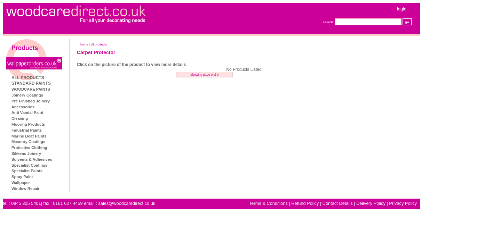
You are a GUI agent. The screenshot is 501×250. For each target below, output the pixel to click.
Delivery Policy (409, 203)
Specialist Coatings (68, 165)
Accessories (61, 107)
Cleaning (58, 118)
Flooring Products (67, 124)
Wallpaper (59, 183)
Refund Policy (344, 203)
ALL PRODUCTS (66, 77)
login (440, 8)
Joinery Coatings (66, 95)
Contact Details (376, 203)
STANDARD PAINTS (70, 83)
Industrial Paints (65, 130)
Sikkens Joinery (65, 153)
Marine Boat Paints (68, 136)
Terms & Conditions (307, 203)
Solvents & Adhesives (70, 159)
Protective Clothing (68, 147)
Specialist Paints (65, 171)
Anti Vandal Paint (66, 112)
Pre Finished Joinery (69, 101)
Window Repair (64, 188)
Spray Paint (61, 177)
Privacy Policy (442, 203)
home (123, 44)
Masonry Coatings (67, 142)
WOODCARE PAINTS (69, 89)
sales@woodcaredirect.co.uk (165, 203)
